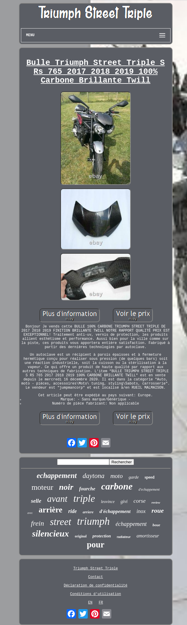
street (60, 522)
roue (157, 510)
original (81, 536)
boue (156, 525)
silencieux (50, 533)
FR (101, 603)
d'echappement (149, 489)
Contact (95, 577)
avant (57, 499)
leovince (108, 501)
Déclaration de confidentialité (95, 586)
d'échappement (115, 511)
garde (134, 477)
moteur (42, 487)
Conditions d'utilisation (95, 594)
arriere (88, 512)
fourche (87, 489)
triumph (93, 521)
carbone (117, 486)
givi (124, 501)
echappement (57, 475)
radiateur (123, 537)
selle (36, 501)
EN (90, 603)
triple (84, 498)
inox (140, 511)
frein (37, 523)
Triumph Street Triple (95, 568)
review (155, 502)
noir (66, 487)
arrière (50, 509)
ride (72, 511)
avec (30, 512)
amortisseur (148, 535)
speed (149, 477)
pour (96, 544)
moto (116, 475)
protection (101, 536)
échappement (131, 524)
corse (139, 501)
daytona (94, 475)
